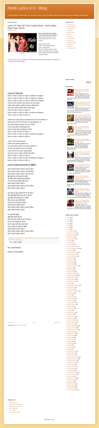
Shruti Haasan (70, 364)
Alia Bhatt (69, 242)
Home (34, 322)
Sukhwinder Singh (71, 372)
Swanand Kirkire (71, 378)
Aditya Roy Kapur (71, 235)
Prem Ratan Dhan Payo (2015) (51, 238)
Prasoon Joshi (70, 324)
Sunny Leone (70, 376)
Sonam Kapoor (18, 239)
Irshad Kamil (40, 238)
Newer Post (11, 322)
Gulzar (68, 283)
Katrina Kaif (70, 306)
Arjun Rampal (70, 262)
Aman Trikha (18, 238)
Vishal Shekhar (71, 388)
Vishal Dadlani (70, 386)
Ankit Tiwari (70, 250)
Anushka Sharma (71, 254)
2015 (13, 238)
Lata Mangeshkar (71, 26)
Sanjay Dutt (70, 347)
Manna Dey (70, 40)
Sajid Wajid (70, 341)
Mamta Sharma (71, 312)
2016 (68, 229)
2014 (68, 225)
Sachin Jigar (70, 337)
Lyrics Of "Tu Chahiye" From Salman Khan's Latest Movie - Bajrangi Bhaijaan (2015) (82, 202)
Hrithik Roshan (71, 287)
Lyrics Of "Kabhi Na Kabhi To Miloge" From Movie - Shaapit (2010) (82, 190)
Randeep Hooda (71, 333)
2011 (68, 219)
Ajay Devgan (70, 236)
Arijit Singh (70, 46)
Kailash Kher (70, 300)
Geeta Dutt (70, 36)
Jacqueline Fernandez (72, 291)
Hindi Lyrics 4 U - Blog (27, 8)
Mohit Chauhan (71, 316)
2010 (68, 217)
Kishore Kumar (71, 32)
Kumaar (69, 310)
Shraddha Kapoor (71, 360)
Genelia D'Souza (71, 281)
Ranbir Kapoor (70, 331)
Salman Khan (11, 239)
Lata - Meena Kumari (14, 412)
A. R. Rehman (70, 231)
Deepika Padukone (72, 275)
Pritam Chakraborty (72, 326)
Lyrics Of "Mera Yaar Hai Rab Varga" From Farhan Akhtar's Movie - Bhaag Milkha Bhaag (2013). (82, 154)
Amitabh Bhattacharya (72, 248)
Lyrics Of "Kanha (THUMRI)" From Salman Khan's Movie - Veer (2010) (82, 91)
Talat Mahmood (71, 38)
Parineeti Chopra (71, 322)
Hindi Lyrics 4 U (71, 25)
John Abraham (70, 298)
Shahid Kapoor (71, 353)
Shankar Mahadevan (72, 358)
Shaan (68, 349)
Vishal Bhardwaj (71, 384)
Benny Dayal (70, 269)
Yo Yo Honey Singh (72, 389)
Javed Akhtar (70, 293)
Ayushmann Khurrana (72, 266)
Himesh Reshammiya (32, 238)
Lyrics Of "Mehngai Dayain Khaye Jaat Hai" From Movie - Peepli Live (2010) (82, 177)
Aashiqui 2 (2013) (71, 233)
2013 (68, 223)
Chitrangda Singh (71, 273)
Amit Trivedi (70, 244)
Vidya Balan (70, 382)
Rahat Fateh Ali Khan (72, 329)
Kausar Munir (70, 308)
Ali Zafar (69, 240)
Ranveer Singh (71, 335)
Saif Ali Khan (70, 339)
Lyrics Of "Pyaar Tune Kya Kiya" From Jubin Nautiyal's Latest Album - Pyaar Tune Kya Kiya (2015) (83, 104)
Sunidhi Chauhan (71, 374)
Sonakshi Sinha (71, 366)
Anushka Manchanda (72, 252)
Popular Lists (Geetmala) (15, 404)
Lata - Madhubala (13, 408)
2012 (68, 221)
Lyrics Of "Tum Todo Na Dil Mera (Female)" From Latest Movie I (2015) (82, 128)
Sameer (69, 345)
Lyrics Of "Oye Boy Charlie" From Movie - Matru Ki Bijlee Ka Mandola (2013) (83, 141)
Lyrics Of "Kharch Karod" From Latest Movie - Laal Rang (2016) (83, 115)
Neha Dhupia (70, 318)
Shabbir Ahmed (71, 351)
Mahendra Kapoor (71, 42)
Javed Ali (69, 295)
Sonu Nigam (70, 370)
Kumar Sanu (70, 44)
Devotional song (71, 277)
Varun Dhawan (71, 380)
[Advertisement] (34, 308)
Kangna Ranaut (71, 302)
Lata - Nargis (12, 410)
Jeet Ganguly (70, 297)
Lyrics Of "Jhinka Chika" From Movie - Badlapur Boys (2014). (82, 165)
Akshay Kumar (71, 238)
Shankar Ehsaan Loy (72, 357)
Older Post (56, 322)
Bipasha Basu (70, 271)
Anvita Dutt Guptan (72, 256)
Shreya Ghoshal (71, 48)
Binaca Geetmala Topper (15, 406)
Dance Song (24, 238)
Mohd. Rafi (70, 30)
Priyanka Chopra (71, 328)
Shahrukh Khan (71, 355)
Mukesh (69, 34)
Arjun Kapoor (70, 260)
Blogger (52, 419)
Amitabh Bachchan (72, 246)
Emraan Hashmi (71, 279)
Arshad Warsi (70, 264)
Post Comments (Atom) (20, 325)
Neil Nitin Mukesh (71, 320)
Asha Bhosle (70, 28)
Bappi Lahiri (70, 268)
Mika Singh (70, 314)
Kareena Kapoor (71, 304)
